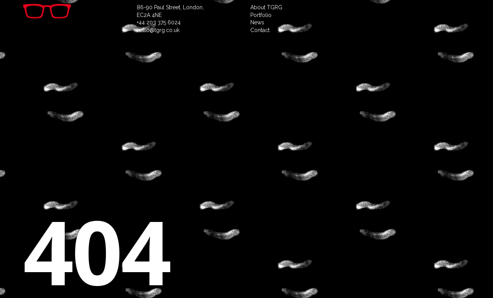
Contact (260, 30)
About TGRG (266, 7)
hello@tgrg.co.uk (158, 30)
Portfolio (261, 15)
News (257, 22)
